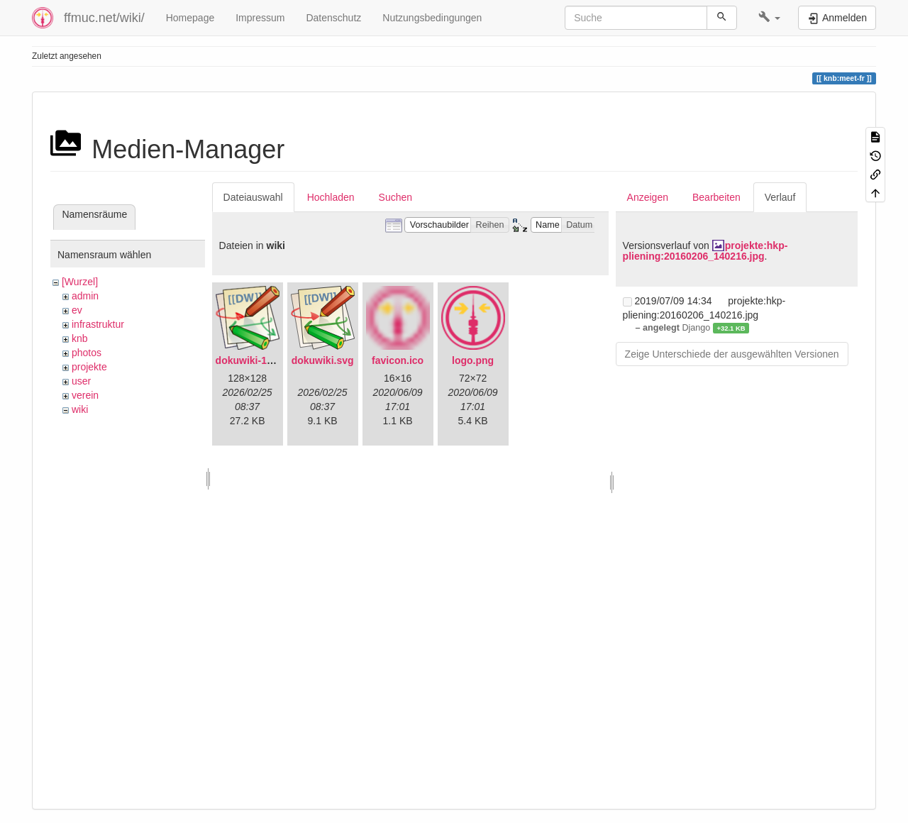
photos (86, 352)
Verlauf (780, 197)
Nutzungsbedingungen (432, 17)
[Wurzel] (80, 281)
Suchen (395, 197)
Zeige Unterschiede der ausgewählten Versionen (732, 354)
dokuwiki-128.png (257, 360)
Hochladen (331, 197)
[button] (769, 17)
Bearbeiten (716, 197)
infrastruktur (98, 324)
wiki (80, 409)
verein (85, 395)
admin (85, 296)
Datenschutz (333, 17)
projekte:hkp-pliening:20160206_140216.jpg (705, 251)
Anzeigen (647, 197)
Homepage (190, 17)
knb (80, 338)
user (81, 381)
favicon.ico (397, 360)
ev (77, 310)
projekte (89, 366)
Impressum (260, 17)
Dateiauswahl (253, 197)
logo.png (473, 360)
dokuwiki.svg (323, 360)
